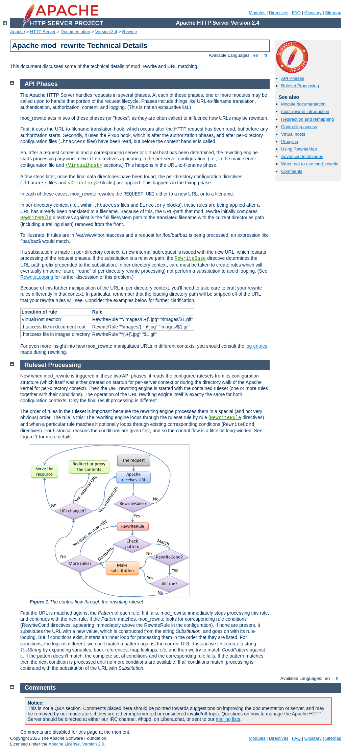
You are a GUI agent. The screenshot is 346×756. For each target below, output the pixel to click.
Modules (257, 12)
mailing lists (228, 719)
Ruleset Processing (300, 85)
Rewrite (129, 31)
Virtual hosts (293, 134)
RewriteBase (190, 258)
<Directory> (83, 183)
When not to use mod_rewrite (310, 163)
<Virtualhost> (83, 165)
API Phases (292, 78)
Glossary (312, 12)
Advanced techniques (302, 156)
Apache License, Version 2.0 (76, 744)
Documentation (75, 31)
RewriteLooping (36, 277)
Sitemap (333, 12)
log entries (257, 346)
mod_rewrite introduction (305, 111)
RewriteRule (35, 218)
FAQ (296, 12)
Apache (17, 31)
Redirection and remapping (307, 119)
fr (266, 55)
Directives (278, 12)
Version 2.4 (106, 31)
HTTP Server (43, 31)
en (256, 55)
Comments (291, 171)
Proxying (289, 141)
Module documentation (303, 104)
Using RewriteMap (299, 149)
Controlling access (299, 126)
